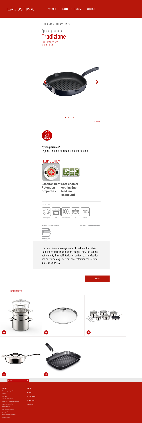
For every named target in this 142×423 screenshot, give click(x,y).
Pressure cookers (6, 406)
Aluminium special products (8, 391)
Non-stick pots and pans (7, 398)
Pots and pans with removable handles (11, 401)
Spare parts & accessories (8, 409)
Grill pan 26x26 (62, 23)
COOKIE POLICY (30, 404)
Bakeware (4, 393)
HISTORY (77, 9)
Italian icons (4, 396)
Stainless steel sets (6, 417)
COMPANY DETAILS (31, 396)
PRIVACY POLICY (31, 400)
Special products (6, 412)
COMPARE (97, 279)
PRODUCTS (52, 9)
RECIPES (65, 9)
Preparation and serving (7, 404)
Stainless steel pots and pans (9, 414)
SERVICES (91, 9)
